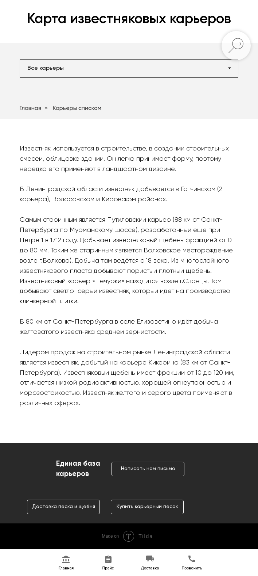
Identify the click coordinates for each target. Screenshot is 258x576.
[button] (108, 563)
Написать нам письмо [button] (148, 468)
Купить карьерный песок (147, 506)
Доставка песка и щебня (63, 506)
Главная (30, 108)
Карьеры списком (77, 108)
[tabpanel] (129, 104)
